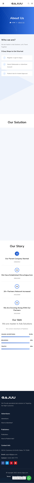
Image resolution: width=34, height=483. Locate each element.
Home (12, 22)
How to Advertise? (7, 423)
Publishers (4, 434)
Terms (9, 476)
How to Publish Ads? (7, 438)
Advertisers (5, 419)
